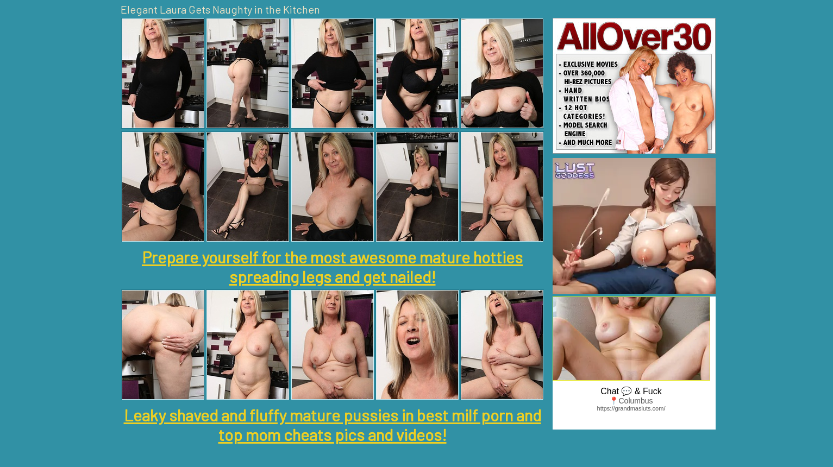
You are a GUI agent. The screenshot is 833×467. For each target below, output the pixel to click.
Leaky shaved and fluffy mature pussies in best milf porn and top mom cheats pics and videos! (332, 424)
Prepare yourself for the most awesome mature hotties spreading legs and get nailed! (332, 266)
